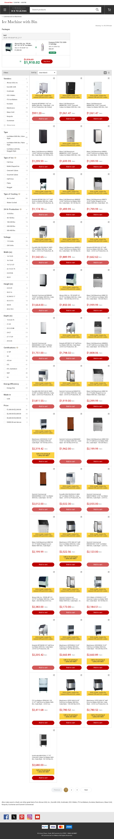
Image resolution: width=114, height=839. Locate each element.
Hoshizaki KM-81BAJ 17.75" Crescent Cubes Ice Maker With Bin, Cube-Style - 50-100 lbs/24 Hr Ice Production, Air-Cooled (43, 757)
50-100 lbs (10, 218)
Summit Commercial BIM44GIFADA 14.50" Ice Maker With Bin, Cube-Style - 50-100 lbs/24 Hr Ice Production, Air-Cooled (42, 496)
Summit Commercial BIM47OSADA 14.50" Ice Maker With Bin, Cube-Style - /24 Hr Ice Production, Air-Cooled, (97, 496)
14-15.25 (10, 256)
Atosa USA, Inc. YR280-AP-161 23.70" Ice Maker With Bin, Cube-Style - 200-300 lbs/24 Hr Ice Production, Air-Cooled (43, 599)
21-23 (9, 324)
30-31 (9, 277)
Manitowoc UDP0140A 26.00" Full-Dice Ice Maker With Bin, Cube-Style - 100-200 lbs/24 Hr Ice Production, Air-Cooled (69, 702)
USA (8, 399)
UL (8, 377)
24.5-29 (9, 288)
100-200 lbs (11, 222)
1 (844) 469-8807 (43, 455)
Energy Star (11, 388)
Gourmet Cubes (12, 175)
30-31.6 (9, 292)
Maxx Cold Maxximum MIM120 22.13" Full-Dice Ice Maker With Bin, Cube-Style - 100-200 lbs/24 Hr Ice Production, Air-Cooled (97, 297)
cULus (9, 360)
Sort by (33, 72)
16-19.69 (10, 260)
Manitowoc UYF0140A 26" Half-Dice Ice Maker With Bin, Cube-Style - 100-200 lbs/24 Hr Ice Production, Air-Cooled (70, 544)
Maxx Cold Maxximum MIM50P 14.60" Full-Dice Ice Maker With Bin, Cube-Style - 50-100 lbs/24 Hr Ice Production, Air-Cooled (70, 201)
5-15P (9, 352)
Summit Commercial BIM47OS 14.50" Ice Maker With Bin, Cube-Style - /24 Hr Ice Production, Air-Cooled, (70, 393)
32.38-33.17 (11, 296)
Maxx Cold (10, 112)
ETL (8, 364)
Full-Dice (10, 162)
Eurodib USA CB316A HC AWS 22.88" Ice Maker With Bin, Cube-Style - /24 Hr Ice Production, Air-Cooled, (43, 393)
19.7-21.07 (10, 265)
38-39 (9, 305)
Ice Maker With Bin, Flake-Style (16, 144)
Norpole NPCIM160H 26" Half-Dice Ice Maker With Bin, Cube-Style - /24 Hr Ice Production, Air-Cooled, (98, 249)
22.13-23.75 (11, 269)
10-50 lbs (10, 214)
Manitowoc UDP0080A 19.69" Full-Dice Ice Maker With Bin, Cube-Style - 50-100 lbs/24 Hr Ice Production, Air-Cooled (70, 647)
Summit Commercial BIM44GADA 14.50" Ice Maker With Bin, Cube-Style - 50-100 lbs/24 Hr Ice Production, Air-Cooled (42, 345)
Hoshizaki (10, 91)
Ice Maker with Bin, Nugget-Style (13, 150)
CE (8, 356)
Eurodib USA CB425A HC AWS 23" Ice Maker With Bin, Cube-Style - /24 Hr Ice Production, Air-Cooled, (70, 496)
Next (86, 790)
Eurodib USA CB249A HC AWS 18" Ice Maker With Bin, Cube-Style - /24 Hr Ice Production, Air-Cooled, (43, 249)
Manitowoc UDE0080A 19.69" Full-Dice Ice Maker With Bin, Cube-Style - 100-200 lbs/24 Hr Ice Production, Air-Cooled (97, 647)
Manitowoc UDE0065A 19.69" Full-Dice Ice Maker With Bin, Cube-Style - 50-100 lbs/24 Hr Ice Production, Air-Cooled (43, 441)
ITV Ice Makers (12, 99)
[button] (15, 2)
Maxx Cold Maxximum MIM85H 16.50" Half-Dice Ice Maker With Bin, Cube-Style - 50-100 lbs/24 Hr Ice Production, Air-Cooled (97, 345)
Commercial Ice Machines (12, 16)
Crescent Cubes (12, 170)
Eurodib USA (11, 87)
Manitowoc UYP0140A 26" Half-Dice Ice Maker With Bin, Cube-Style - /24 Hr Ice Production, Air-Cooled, (98, 702)
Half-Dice (10, 179)
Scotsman (10, 121)
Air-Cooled (11, 198)
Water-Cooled (12, 202)
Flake (9, 183)
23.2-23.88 (10, 328)
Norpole (10, 116)
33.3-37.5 (10, 301)
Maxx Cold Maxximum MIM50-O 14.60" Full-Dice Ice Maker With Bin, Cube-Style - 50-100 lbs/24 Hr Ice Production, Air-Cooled (70, 249)
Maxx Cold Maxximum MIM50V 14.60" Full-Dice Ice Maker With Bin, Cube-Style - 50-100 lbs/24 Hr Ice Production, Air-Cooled (42, 153)
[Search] (65, 10)
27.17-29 (10, 337)
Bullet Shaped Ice (13, 166)
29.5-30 (9, 341)
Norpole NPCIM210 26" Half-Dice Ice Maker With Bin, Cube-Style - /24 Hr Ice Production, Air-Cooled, (70, 345)
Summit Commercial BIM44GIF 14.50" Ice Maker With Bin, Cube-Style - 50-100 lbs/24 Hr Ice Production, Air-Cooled (70, 441)
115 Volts (10, 241)
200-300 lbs (11, 226)
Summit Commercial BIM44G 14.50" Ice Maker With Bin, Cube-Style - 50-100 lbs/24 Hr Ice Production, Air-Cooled (43, 297)
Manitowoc (11, 108)
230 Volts (10, 245)
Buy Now (47, 61)
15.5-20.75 (10, 320)
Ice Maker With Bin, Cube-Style (16, 137)
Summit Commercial (26, 804)
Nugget (9, 187)
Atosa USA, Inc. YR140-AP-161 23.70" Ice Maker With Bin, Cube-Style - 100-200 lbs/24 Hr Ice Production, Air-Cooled (70, 297)
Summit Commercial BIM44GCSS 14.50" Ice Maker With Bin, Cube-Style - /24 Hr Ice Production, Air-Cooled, (97, 544)
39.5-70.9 (10, 309)
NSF (8, 373)
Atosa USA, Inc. (12, 83)
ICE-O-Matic (11, 95)
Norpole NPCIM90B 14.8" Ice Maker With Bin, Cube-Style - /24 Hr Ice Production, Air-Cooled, (43, 105)
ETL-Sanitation (12, 369)
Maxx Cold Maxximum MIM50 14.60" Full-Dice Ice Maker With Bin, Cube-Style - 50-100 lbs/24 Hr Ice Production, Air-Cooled (97, 153)
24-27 (9, 332)
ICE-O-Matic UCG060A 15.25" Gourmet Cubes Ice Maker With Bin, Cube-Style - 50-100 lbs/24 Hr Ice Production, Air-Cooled (97, 599)
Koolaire (10, 104)
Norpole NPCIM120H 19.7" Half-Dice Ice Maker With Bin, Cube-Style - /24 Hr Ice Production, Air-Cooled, (43, 201)
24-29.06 (10, 273)
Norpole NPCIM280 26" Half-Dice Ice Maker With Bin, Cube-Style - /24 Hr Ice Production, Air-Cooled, (43, 647)
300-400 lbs (11, 230)
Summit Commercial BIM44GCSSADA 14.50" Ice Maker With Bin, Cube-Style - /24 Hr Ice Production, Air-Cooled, (70, 599)
